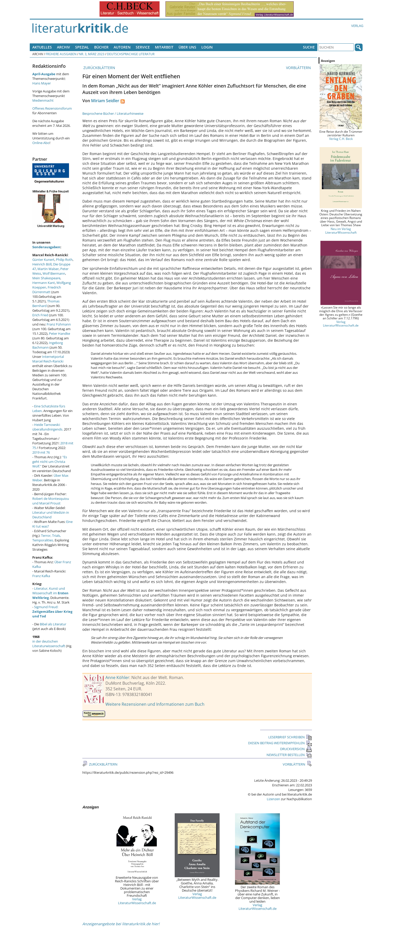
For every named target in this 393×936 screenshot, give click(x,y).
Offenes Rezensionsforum (52, 108)
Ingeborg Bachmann (47, 345)
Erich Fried (40, 315)
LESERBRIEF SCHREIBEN (290, 737)
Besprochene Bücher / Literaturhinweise (112, 113)
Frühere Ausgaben (61, 54)
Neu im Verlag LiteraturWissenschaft (341, 230)
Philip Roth (64, 259)
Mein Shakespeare (46, 278)
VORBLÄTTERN (299, 67)
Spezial (82, 47)
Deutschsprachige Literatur (130, 54)
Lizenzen (273, 799)
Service (143, 47)
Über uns (187, 47)
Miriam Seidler (105, 100)
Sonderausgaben (46, 247)
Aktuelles (42, 47)
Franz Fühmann (59, 324)
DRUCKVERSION (296, 749)
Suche (309, 47)
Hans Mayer (41, 83)
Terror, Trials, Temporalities (46, 537)
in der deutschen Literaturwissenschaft (48, 643)
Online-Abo (41, 142)
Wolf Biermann (54, 273)
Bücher (101, 47)
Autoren (122, 47)
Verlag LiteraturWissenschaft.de (137, 901)
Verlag (357, 25)
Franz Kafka (41, 576)
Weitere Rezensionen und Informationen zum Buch (154, 704)
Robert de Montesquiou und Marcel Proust (50, 500)
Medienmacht (43, 100)
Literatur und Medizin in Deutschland (50, 514)
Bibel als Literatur (53, 624)
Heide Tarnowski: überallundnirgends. (47, 427)
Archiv (63, 47)
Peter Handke (59, 333)
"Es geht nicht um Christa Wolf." (49, 462)
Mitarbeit (164, 47)
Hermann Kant (43, 282)
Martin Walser (48, 268)
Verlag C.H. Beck (341, 139)
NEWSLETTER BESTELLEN (289, 754)
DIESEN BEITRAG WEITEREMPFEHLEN (280, 743)
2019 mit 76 (41, 452)
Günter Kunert (43, 259)
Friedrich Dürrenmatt (46, 289)
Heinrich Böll (42, 264)
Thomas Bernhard (46, 303)
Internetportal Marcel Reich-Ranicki (48, 359)
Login (207, 47)
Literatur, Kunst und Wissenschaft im (50, 593)
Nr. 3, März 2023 (91, 54)
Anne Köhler (117, 677)
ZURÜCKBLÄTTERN (98, 67)
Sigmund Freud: (52, 611)
